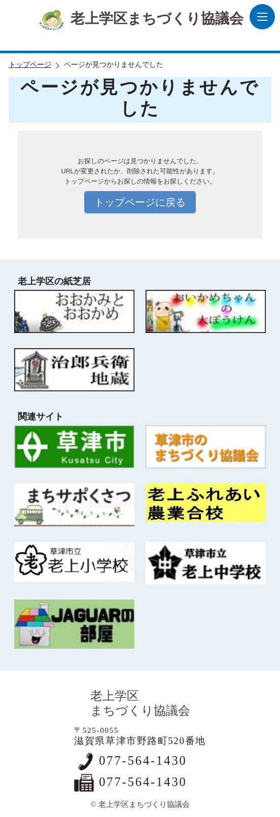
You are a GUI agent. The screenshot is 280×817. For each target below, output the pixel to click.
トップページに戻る (140, 202)
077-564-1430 (143, 760)
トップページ (30, 64)
